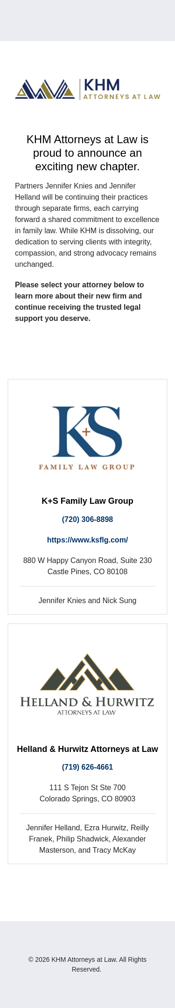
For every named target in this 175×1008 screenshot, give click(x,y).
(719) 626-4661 (87, 767)
